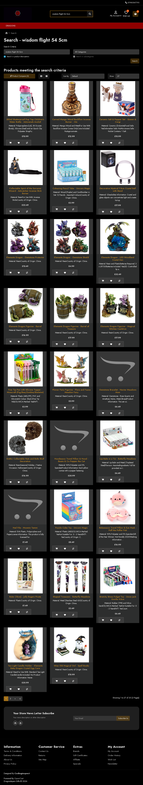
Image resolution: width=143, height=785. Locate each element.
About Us (8, 759)
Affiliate (76, 759)
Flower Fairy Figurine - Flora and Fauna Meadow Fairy (71, 391)
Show (112, 76)
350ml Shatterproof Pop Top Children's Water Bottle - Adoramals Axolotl (25, 120)
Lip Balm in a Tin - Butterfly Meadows (118, 458)
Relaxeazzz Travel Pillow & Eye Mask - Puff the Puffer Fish (117, 529)
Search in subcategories (85, 56)
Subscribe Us (123, 718)
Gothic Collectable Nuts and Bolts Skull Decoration (25, 460)
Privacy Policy (10, 763)
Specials (77, 763)
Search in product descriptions (18, 56)
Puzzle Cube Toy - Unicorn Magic (71, 527)
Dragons (11, 25)
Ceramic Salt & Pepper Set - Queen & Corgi (117, 120)
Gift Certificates (80, 755)
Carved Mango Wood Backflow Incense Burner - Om (71, 120)
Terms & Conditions (13, 751)
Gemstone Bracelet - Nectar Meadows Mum (117, 391)
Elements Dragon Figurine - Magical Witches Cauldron (118, 327)
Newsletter (112, 763)
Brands (76, 751)
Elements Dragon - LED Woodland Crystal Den (117, 258)
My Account (113, 751)
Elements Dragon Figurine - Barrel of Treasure (71, 327)
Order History (114, 755)
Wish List (112, 759)
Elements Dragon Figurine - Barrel (25, 326)
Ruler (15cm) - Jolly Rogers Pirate (25, 596)
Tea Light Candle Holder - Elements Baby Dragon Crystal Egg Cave (25, 667)
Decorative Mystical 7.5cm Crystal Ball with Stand (118, 189)
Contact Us (43, 751)
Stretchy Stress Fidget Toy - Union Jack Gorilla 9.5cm (117, 598)
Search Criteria (10, 46)
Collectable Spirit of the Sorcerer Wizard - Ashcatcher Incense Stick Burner (25, 191)
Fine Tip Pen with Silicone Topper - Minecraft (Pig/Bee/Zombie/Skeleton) (25, 391)
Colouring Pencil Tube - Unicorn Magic (71, 188)
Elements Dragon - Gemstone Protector (25, 257)
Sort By (66, 76)
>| (20, 698)
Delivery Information (13, 755)
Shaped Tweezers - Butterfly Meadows (71, 596)
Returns (42, 755)
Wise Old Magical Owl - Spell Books (71, 665)
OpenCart (18, 778)
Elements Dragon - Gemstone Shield (71, 257)
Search (13, 33)
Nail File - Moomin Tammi (25, 527)
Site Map (43, 759)
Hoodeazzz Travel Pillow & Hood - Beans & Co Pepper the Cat (71, 460)
